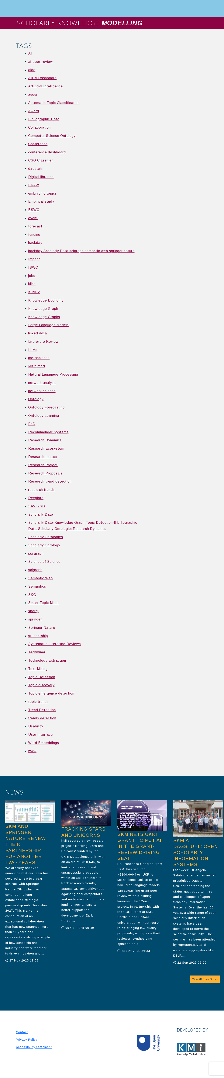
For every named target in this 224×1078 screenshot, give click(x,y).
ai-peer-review (40, 61)
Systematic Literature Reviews (54, 644)
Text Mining (38, 669)
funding (34, 234)
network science (42, 391)
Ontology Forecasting (46, 407)
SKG (32, 595)
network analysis (42, 383)
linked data (37, 333)
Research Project (43, 465)
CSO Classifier (40, 160)
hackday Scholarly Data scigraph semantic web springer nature (81, 251)
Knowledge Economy (45, 300)
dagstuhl (35, 168)
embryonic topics (42, 193)
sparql (33, 611)
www (32, 751)
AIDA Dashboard (42, 78)
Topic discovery (41, 685)
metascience (39, 358)
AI (30, 53)
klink (32, 284)
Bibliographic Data (43, 119)
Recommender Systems (48, 432)
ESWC (33, 210)
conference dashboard (47, 152)
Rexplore (36, 498)
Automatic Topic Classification (54, 103)
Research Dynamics (45, 440)
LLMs (32, 350)
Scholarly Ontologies (45, 537)
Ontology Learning (43, 415)
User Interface (40, 734)
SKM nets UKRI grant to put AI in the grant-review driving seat (139, 846)
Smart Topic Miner (43, 603)
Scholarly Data (40, 514)
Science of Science (44, 561)
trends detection (42, 718)
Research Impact (42, 457)
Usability (35, 726)
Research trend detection (50, 481)
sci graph (36, 553)
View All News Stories (205, 979)
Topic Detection (41, 677)
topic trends (38, 701)
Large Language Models (48, 325)
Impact (34, 259)
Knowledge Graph (43, 308)
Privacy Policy (26, 1039)
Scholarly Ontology (44, 545)
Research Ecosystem (46, 448)
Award (33, 111)
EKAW (33, 185)
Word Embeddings (43, 743)
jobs (31, 276)
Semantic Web (40, 578)
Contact (22, 1032)
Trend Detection (42, 710)
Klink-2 (34, 292)
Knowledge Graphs (44, 317)
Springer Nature (41, 627)
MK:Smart (36, 366)
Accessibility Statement (34, 1047)
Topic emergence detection (51, 693)
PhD (31, 424)
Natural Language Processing (53, 374)
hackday (35, 242)
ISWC (33, 267)
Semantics (37, 586)
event (33, 218)
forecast (35, 226)
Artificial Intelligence (45, 86)
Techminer (36, 652)
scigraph (35, 570)
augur (33, 94)
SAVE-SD (36, 506)
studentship (38, 636)
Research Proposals (45, 473)
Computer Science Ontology (52, 136)
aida (31, 70)
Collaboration (39, 127)
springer (35, 619)
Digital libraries (41, 177)
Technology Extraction (47, 660)
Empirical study (41, 201)
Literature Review (43, 341)
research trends (41, 489)
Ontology (36, 399)
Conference (38, 144)
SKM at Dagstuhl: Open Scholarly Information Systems (195, 852)
